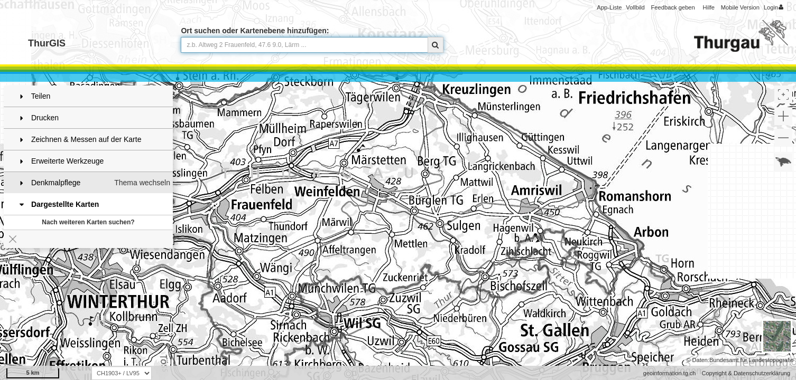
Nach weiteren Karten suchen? (88, 222)
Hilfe (709, 7)
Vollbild (635, 7)
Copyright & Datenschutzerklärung (745, 373)
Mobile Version (740, 7)
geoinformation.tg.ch (669, 373)
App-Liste (609, 7)
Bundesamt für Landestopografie (751, 360)
